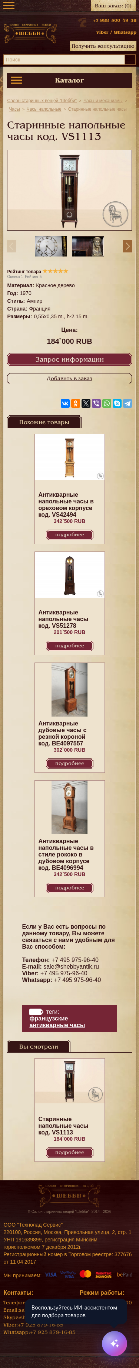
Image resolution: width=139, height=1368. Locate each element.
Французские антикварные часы (57, 1021)
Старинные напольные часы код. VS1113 (64, 1126)
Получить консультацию (103, 46)
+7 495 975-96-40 (75, 960)
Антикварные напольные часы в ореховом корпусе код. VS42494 (66, 505)
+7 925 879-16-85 (40, 1325)
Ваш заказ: (113, 6)
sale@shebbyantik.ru (71, 966)
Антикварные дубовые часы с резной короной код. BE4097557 (63, 733)
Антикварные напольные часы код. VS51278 (64, 619)
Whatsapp (125, 32)
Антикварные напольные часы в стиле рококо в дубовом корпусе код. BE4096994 (66, 854)
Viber (102, 32)
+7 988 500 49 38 (114, 20)
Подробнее (69, 534)
